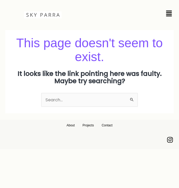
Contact (107, 125)
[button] (143, 14)
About (71, 125)
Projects (88, 125)
